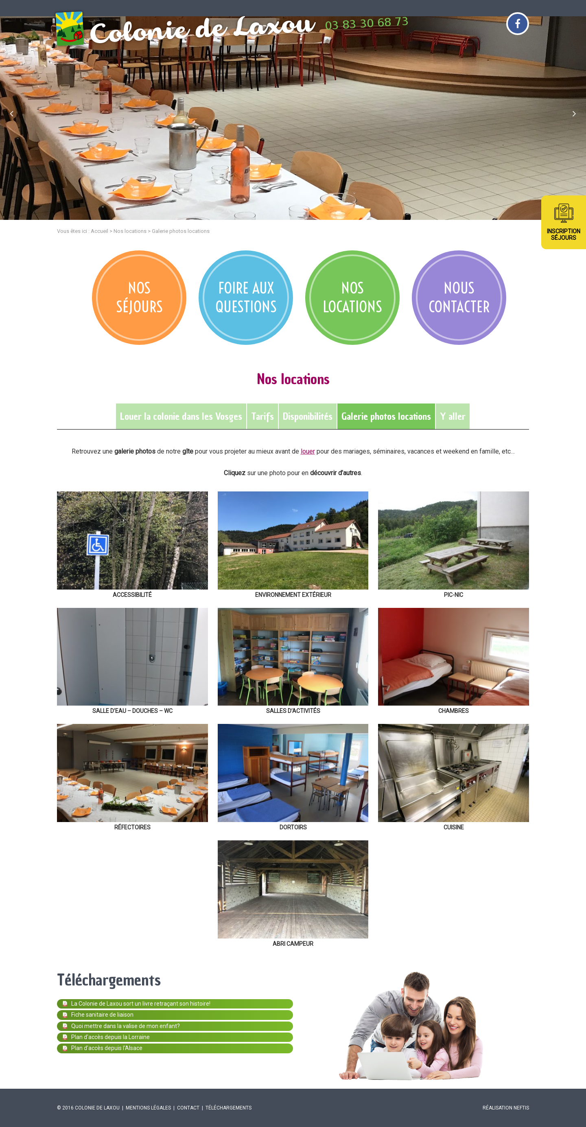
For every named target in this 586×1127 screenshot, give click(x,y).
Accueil (99, 231)
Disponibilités (307, 416)
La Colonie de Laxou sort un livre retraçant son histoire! (136, 1003)
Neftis (521, 1108)
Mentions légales (148, 1108)
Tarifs (262, 416)
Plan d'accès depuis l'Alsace (102, 1048)
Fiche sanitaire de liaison (98, 1014)
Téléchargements (228, 1108)
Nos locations (130, 231)
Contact (188, 1108)
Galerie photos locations (386, 416)
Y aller (453, 416)
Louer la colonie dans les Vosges (181, 416)
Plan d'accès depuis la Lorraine (106, 1037)
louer (308, 451)
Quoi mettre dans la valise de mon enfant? (121, 1026)
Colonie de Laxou (97, 1108)
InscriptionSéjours (563, 234)
